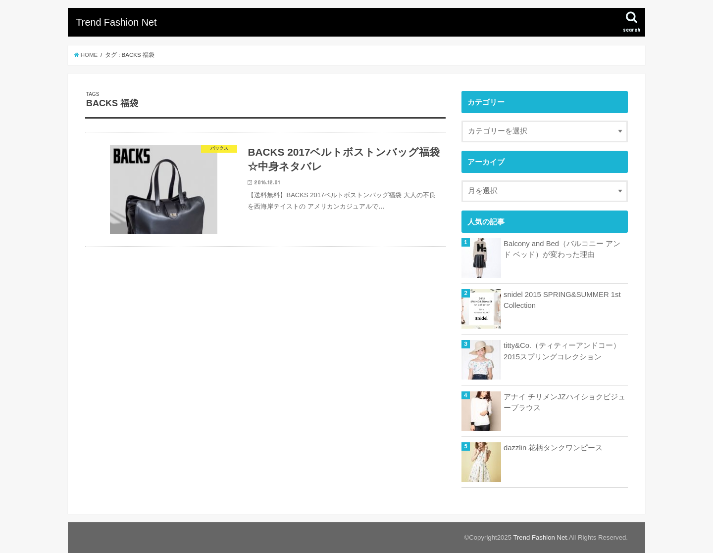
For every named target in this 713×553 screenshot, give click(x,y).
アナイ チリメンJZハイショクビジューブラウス (564, 402)
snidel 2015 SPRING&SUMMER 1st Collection (562, 300)
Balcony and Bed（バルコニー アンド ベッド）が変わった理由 (562, 249)
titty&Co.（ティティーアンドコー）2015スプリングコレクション (562, 350)
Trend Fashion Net (116, 22)
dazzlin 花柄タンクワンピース (553, 448)
